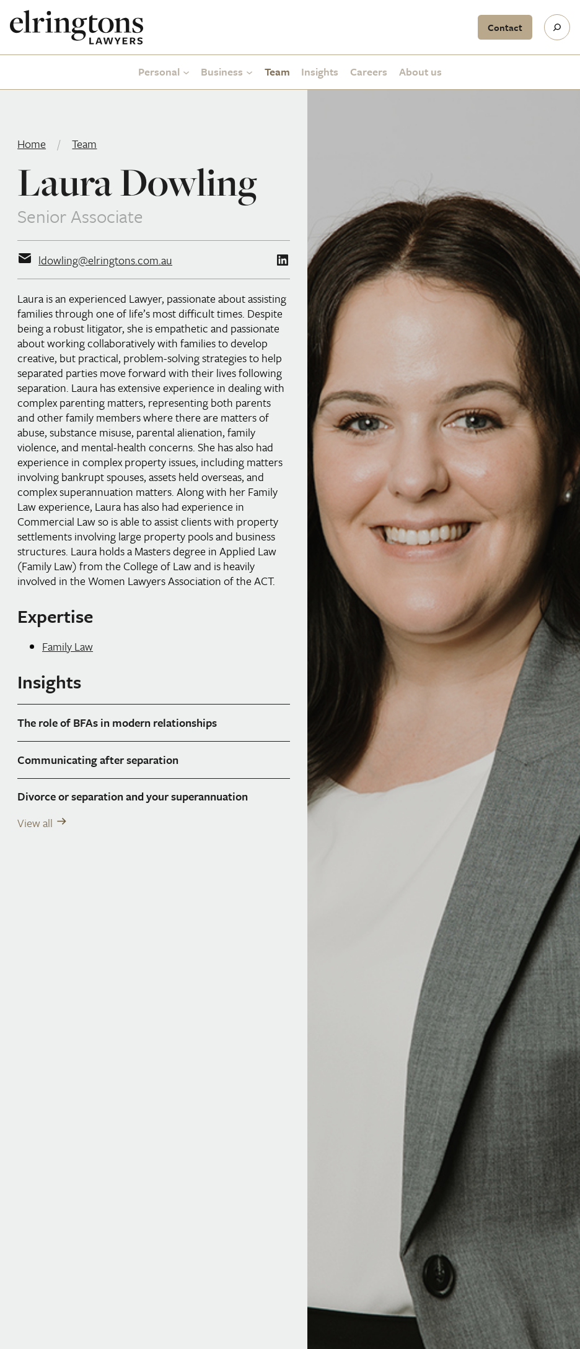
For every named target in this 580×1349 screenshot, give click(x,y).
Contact (505, 27)
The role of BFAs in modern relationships (117, 722)
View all (35, 822)
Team (84, 144)
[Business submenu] (249, 72)
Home (31, 144)
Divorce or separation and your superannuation (132, 796)
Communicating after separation (97, 759)
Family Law (67, 646)
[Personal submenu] (186, 72)
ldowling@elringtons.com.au (105, 260)
